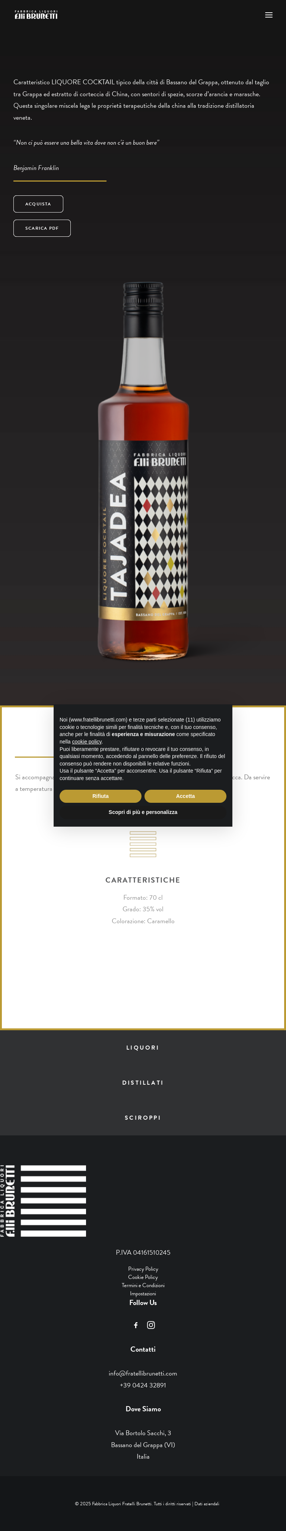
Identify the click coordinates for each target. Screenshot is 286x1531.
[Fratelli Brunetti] (36, 14)
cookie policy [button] (86, 742)
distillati (143, 1082)
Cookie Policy (143, 1277)
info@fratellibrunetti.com (143, 1373)
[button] (269, 14)
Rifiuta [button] (100, 796)
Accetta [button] (185, 796)
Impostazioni (143, 1293)
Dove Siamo (143, 1408)
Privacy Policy (143, 1269)
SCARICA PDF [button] (42, 228)
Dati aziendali (206, 1504)
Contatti (143, 1349)
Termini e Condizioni (143, 1285)
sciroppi (143, 1117)
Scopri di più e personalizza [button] (143, 812)
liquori (142, 1047)
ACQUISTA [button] (38, 204)
